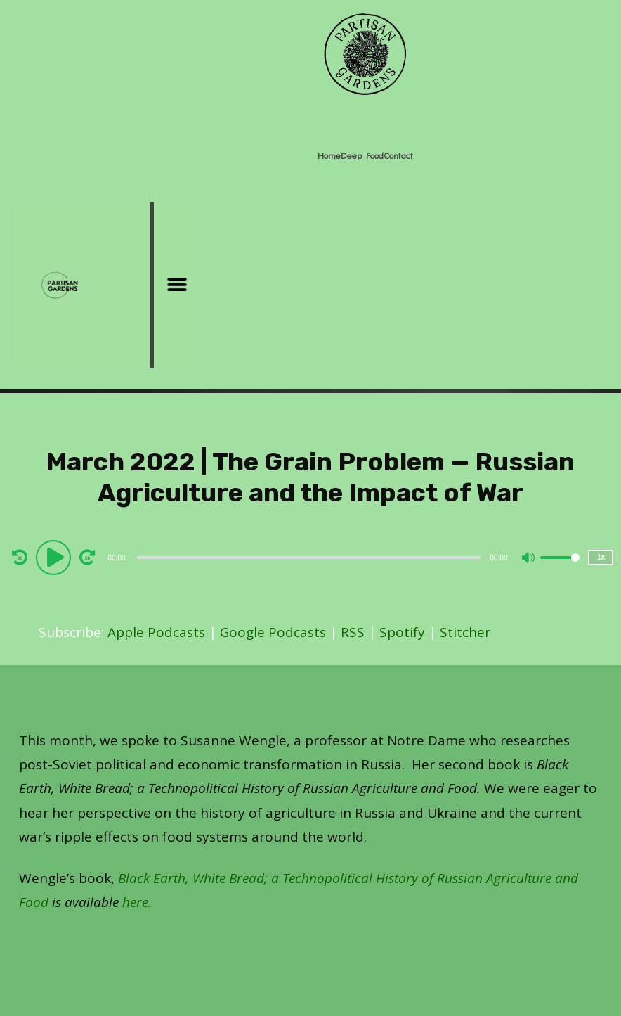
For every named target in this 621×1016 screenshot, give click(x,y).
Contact (398, 155)
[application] (311, 557)
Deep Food (362, 155)
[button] (176, 285)
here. (137, 902)
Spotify (402, 632)
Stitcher (465, 632)
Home (329, 155)
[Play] (55, 557)
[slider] (309, 557)
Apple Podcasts (156, 632)
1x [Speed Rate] (601, 557)
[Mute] (529, 559)
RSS (353, 632)
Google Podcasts (273, 632)
